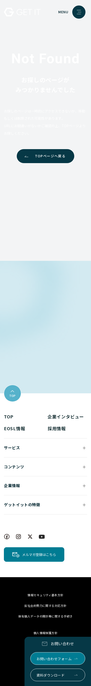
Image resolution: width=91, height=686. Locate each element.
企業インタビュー (66, 416)
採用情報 (57, 428)
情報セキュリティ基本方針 (45, 595)
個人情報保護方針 (45, 633)
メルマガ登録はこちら (39, 554)
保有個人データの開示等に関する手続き (45, 616)
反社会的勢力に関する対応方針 (45, 605)
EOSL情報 (14, 428)
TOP (8, 416)
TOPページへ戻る (50, 155)
